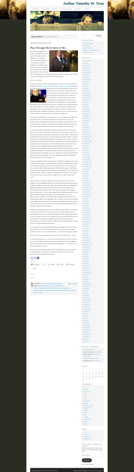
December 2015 (87, 270)
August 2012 (87, 336)
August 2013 (87, 311)
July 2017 (86, 226)
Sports (85, 414)
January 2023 (87, 93)
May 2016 (86, 258)
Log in (85, 432)
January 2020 (87, 159)
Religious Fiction (88, 407)
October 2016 (87, 247)
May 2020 (86, 150)
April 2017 (86, 233)
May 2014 (86, 293)
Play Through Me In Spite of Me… (49, 47)
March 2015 (86, 281)
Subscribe (87, 460)
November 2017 (87, 217)
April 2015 (86, 279)
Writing (85, 424)
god (46, 290)
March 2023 (86, 90)
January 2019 (87, 185)
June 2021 (86, 123)
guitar (49, 290)
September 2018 (87, 194)
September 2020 (87, 141)
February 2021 (87, 132)
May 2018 (86, 203)
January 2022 (87, 113)
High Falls (63, 290)
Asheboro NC (42, 286)
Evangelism (66, 9)
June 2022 (86, 102)
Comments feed (87, 436)
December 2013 (87, 304)
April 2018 (86, 205)
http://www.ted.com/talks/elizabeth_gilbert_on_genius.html (55, 86)
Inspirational (43, 283)
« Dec (83, 380)
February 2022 (87, 111)
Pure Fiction (86, 401)
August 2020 (87, 143)
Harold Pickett (55, 290)
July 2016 (86, 254)
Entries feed (86, 434)
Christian (52, 286)
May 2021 (86, 125)
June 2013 (86, 316)
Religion (86, 403)
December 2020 (87, 134)
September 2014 (87, 286)
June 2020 (86, 148)
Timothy (34, 43)
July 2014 (86, 290)
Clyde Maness (59, 286)
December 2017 (87, 215)
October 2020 (87, 139)
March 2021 (86, 129)
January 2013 (87, 327)
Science (85, 412)
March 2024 (86, 77)
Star (38, 292)
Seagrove (72, 290)
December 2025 (87, 60)
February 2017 (87, 238)
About (87, 9)
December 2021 (87, 116)
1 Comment (74, 283)
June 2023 (86, 86)
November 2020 (87, 136)
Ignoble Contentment (88, 43)
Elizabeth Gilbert (53, 288)
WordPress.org (87, 439)
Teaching (86, 417)
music (67, 290)
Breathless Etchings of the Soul (91, 50)
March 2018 (86, 208)
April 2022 (86, 106)
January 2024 (87, 81)
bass (48, 286)
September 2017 (87, 221)
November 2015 (87, 272)
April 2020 (86, 152)
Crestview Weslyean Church (41, 288)
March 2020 (86, 155)
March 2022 (86, 109)
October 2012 (87, 332)
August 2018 (87, 196)
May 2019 (86, 175)
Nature (85, 396)
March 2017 (86, 235)
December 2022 (87, 95)
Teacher (45, 9)
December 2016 (87, 242)
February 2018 (87, 210)
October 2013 (87, 307)
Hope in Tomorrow (88, 48)
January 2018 (87, 212)
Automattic (100, 470)
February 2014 (87, 300)
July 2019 (86, 171)
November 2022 (87, 97)
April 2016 (86, 261)
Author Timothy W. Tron (83, 3)
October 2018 (87, 192)
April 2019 (86, 178)
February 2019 (87, 182)
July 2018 (86, 198)
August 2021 (87, 120)
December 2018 (87, 187)
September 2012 (87, 334)
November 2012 (87, 330)
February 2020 (87, 157)
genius (42, 290)
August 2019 (87, 169)
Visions (85, 421)
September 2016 (87, 249)
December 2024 (87, 72)
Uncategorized (87, 419)
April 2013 (86, 320)
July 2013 (86, 313)
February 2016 (87, 265)
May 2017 (86, 231)
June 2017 (86, 228)
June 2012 (86, 341)
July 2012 (86, 339)
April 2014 (86, 295)
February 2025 (87, 67)
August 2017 (87, 224)
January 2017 (87, 240)
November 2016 (87, 244)
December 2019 (87, 162)
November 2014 (87, 284)
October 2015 (87, 274)
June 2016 (86, 256)
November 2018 (87, 189)
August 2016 (87, 251)
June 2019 (86, 173)
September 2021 (87, 118)
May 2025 (86, 63)
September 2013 (87, 309)
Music (55, 9)
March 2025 (86, 65)
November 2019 (87, 164)
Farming (86, 389)
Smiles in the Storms (88, 52)
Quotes (78, 9)
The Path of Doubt (93, 358)
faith (60, 288)
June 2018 (86, 201)
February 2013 (87, 325)
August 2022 (87, 100)
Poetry (85, 398)
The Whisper (92, 349)
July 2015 (86, 277)
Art (84, 387)
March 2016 (86, 263)
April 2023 (86, 88)
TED (41, 292)
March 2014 (86, 297)
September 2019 (87, 166)
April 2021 (86, 127)
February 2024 (87, 79)
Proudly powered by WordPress (80, 470)
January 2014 (87, 302)
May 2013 (86, 318)
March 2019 (86, 180)
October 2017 (87, 219)
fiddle (63, 288)
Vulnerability (87, 45)
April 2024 (86, 74)
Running (86, 410)
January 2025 (87, 70)
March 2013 (86, 323)
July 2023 (86, 83)
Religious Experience (57, 283)
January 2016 (87, 267)
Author (35, 9)
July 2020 (86, 146)
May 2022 (86, 104)
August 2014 (87, 288)
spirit (34, 292)
